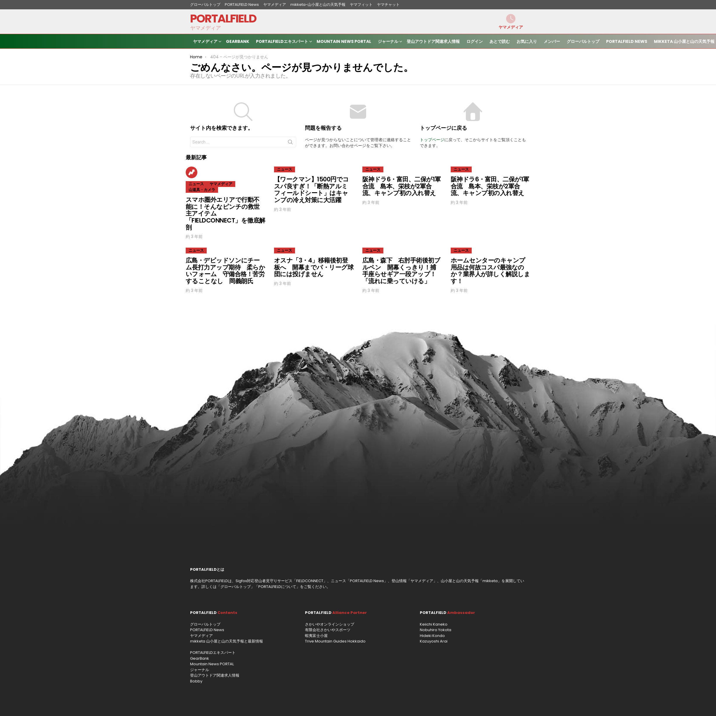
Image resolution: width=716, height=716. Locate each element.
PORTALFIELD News (242, 4)
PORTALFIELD (223, 18)
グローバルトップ (205, 4)
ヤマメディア (274, 4)
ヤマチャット (388, 4)
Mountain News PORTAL (344, 41)
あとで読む (499, 41)
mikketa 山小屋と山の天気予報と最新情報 (226, 641)
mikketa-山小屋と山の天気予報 (317, 4)
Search (290, 143)
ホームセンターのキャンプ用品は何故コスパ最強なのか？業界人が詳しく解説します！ (490, 270)
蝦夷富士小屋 (316, 635)
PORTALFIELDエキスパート (282, 42)
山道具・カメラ (202, 189)
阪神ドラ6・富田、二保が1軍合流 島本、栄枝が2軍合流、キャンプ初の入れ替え (401, 186)
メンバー (552, 41)
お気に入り (527, 41)
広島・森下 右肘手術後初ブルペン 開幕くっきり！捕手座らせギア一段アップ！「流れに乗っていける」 (401, 270)
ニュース (196, 184)
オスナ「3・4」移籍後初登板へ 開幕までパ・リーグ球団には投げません (313, 267)
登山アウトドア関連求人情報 (433, 41)
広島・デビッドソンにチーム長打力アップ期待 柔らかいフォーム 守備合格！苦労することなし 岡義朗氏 (225, 270)
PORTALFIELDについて (277, 586)
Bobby (196, 681)
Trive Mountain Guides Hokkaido (335, 641)
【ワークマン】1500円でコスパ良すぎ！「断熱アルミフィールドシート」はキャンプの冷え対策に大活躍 (311, 189)
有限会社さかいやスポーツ (327, 630)
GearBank (237, 41)
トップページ (432, 139)
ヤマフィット (361, 4)
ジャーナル (388, 42)
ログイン (474, 41)
